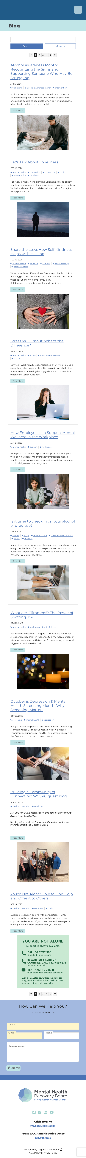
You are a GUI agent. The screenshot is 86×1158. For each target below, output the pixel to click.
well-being (16, 88)
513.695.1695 (43, 1138)
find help (33, 263)
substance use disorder (61, 535)
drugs (25, 535)
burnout (16, 358)
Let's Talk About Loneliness (34, 162)
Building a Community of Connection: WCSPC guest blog (38, 794)
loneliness (33, 175)
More (59, 46)
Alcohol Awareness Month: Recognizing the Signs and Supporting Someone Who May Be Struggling (41, 71)
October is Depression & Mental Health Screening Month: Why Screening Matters (38, 705)
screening (16, 720)
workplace (45, 447)
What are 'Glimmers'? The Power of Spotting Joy (41, 615)
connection (49, 172)
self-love (45, 263)
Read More (18, 110)
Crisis (49, 908)
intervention (60, 88)
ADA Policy (35, 1153)
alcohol (14, 535)
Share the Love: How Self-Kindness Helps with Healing (41, 251)
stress (32, 355)
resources (37, 908)
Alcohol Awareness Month (38, 88)
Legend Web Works (50, 1149)
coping (62, 172)
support (32, 447)
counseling (34, 172)
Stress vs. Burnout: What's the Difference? (37, 343)
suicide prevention (20, 806)
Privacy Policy (49, 1153)
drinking (27, 538)
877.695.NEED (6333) (43, 1126)
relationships (19, 175)
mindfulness (49, 627)
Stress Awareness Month (50, 355)
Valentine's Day (61, 263)
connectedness (20, 266)
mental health (18, 172)
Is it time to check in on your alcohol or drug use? (42, 523)
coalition (37, 806)
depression (48, 720)
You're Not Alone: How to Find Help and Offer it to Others (41, 896)
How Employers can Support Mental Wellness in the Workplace (42, 434)
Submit (13, 1067)
